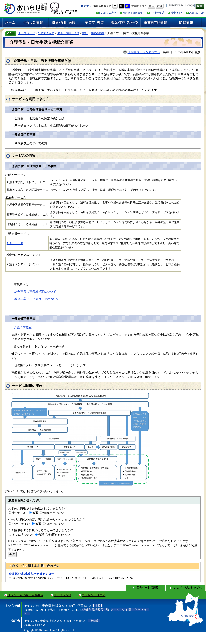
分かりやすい (21, 524)
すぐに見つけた (22, 534)
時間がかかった (59, 534)
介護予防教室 (23, 327)
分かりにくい (55, 524)
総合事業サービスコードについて (36, 299)
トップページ (26, 33)
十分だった (19, 512)
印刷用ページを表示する (144, 52)
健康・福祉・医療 (68, 33)
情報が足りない (53, 512)
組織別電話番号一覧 (95, 609)
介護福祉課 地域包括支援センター (31, 573)
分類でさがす (46, 33)
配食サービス (15, 243)
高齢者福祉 (97, 33)
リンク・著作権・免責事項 (25, 595)
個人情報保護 (62, 595)
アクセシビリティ (93, 595)
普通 (35, 512)
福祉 (85, 33)
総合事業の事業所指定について (35, 291)
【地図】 (97, 605)
